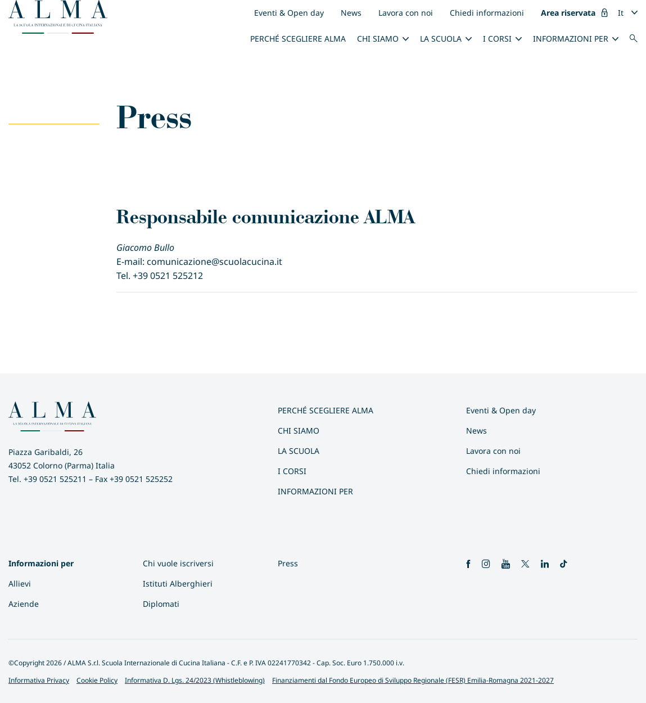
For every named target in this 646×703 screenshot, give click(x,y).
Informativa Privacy (38, 680)
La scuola (441, 38)
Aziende (23, 603)
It (621, 12)
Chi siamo (378, 38)
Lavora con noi (405, 12)
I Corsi (497, 38)
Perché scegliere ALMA (298, 38)
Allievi (19, 583)
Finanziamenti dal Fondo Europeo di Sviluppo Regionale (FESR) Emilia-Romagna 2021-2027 (413, 680)
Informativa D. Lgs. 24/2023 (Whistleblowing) (195, 680)
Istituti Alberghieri (178, 583)
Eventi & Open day (289, 12)
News (351, 12)
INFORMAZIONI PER (570, 38)
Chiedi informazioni (487, 12)
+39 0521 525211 (55, 479)
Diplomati (161, 603)
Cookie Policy (97, 680)
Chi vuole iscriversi (178, 563)
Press (288, 563)
